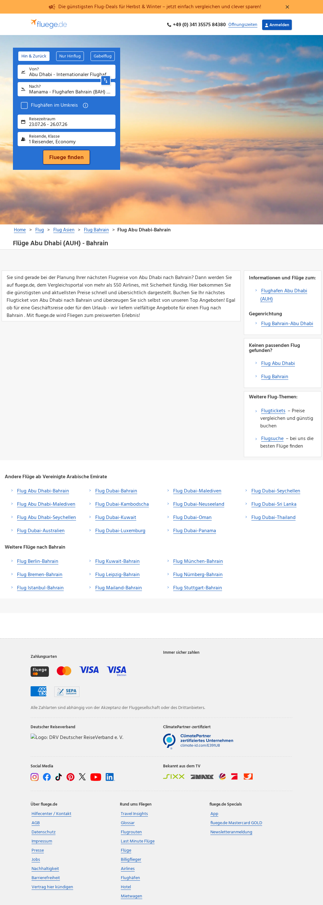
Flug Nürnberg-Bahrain (198, 573)
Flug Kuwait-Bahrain (117, 560)
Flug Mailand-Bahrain (118, 587)
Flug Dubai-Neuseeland (198, 503)
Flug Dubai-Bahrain (116, 490)
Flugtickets (273, 410)
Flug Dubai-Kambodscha (122, 503)
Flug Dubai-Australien (41, 530)
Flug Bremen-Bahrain (39, 573)
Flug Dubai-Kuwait (115, 516)
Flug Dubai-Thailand (273, 516)
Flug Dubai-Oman (192, 516)
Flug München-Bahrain (198, 560)
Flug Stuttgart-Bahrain (197, 587)
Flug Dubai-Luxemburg (120, 530)
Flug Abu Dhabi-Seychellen (46, 516)
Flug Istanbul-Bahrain (40, 587)
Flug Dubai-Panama (194, 530)
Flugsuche (272, 437)
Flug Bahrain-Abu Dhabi (287, 323)
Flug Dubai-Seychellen (275, 490)
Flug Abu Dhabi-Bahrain (43, 490)
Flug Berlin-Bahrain (37, 560)
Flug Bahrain (274, 376)
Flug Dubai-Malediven (197, 490)
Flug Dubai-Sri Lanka (274, 503)
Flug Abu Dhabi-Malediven (46, 503)
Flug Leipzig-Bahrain (117, 573)
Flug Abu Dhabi (278, 362)
